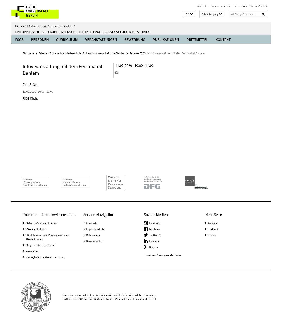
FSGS (19, 39)
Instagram (155, 223)
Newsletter (32, 251)
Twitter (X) (155, 235)
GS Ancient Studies (36, 229)
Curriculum (67, 39)
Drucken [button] (212, 223)
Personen (40, 39)
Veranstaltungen (101, 39)
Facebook (154, 229)
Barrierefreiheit (258, 6)
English (211, 235)
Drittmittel (197, 39)
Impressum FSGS (220, 6)
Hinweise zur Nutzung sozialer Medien (162, 254)
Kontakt (223, 39)
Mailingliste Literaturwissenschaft (45, 257)
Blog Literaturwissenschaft (41, 245)
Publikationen (166, 39)
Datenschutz (240, 6)
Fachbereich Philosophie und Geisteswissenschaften (45, 26)
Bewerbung (134, 39)
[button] (189, 14)
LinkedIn (154, 241)
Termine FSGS (138, 53)
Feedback (212, 229)
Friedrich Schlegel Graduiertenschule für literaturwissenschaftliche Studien (82, 32)
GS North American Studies (41, 223)
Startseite (202, 6)
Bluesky (153, 247)
